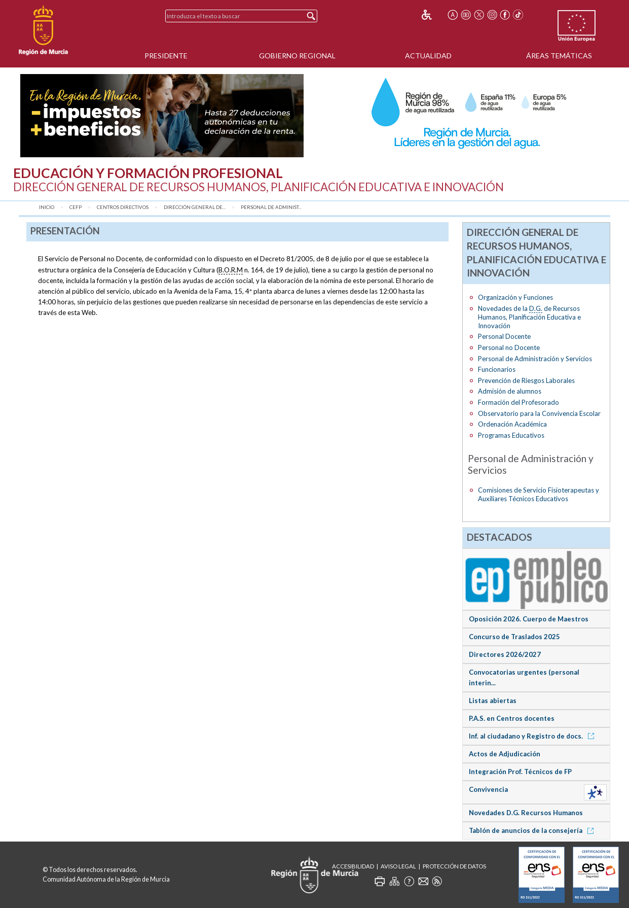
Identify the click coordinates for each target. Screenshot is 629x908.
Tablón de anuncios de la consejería (533, 830)
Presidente (166, 55)
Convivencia (488, 789)
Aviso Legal (398, 866)
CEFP (75, 207)
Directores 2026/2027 (505, 654)
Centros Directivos (123, 207)
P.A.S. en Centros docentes (511, 718)
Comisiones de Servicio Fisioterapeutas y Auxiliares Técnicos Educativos (538, 494)
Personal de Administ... (271, 207)
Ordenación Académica (512, 424)
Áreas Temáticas (559, 55)
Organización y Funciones (515, 297)
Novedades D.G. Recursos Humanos (526, 813)
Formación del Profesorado (518, 402)
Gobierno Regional (297, 55)
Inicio (46, 207)
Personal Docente (504, 336)
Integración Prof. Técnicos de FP (520, 771)
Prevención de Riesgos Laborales (526, 380)
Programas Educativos (511, 435)
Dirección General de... (195, 207)
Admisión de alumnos (509, 391)
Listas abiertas (492, 700)
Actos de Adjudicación (504, 754)
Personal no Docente (509, 347)
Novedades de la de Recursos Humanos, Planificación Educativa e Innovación (529, 317)
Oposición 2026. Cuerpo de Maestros (528, 619)
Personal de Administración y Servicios (535, 359)
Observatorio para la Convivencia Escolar (539, 413)
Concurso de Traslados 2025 (514, 637)
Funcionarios (496, 369)
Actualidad (428, 55)
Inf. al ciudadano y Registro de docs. (533, 736)
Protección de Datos (454, 866)
